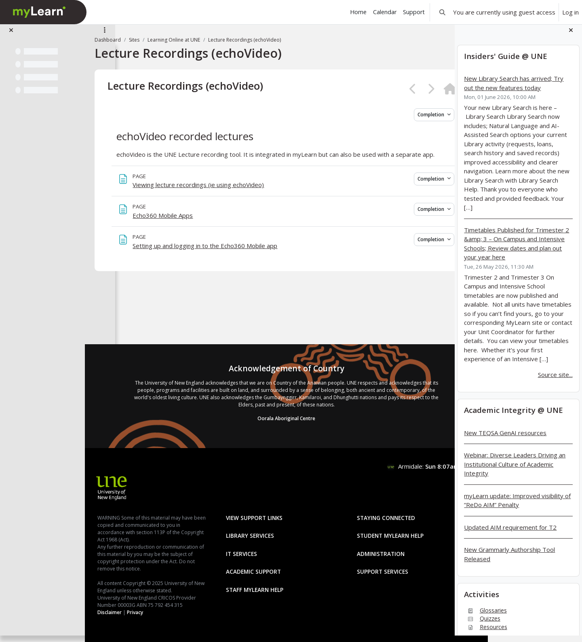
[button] (442, 12)
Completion (398, 114)
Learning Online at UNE (204, 39)
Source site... (555, 381)
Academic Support (262, 550)
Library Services (259, 514)
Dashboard (138, 39)
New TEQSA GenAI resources (505, 439)
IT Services (250, 532)
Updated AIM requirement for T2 (510, 533)
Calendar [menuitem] (384, 12)
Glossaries (485, 616)
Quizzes (482, 625)
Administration (368, 532)
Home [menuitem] (358, 12)
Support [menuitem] (414, 12)
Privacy (165, 612)
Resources (485, 633)
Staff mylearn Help (263, 568)
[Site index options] (104, 36)
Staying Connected (374, 496)
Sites (164, 39)
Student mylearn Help (378, 514)
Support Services (370, 550)
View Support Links (263, 496)
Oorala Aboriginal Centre (285, 396)
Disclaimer (140, 612)
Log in (570, 12)
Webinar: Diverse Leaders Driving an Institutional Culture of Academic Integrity (514, 470)
